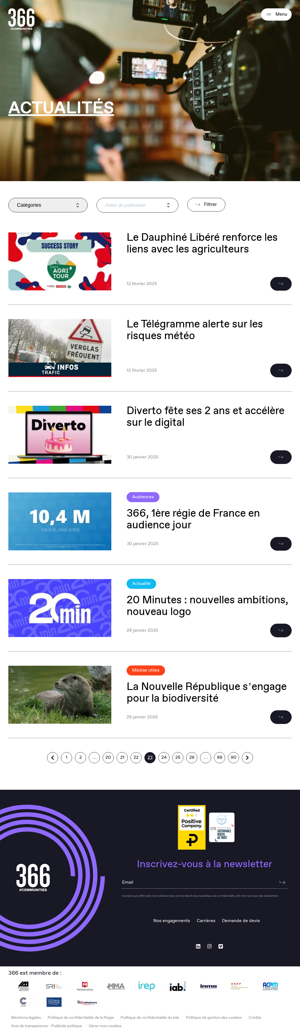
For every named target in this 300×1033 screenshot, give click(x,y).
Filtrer (206, 204)
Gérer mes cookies (105, 1026)
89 (219, 757)
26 (192, 757)
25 (177, 757)
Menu (276, 14)
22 (136, 757)
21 (122, 757)
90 (234, 757)
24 (164, 757)
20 (108, 757)
